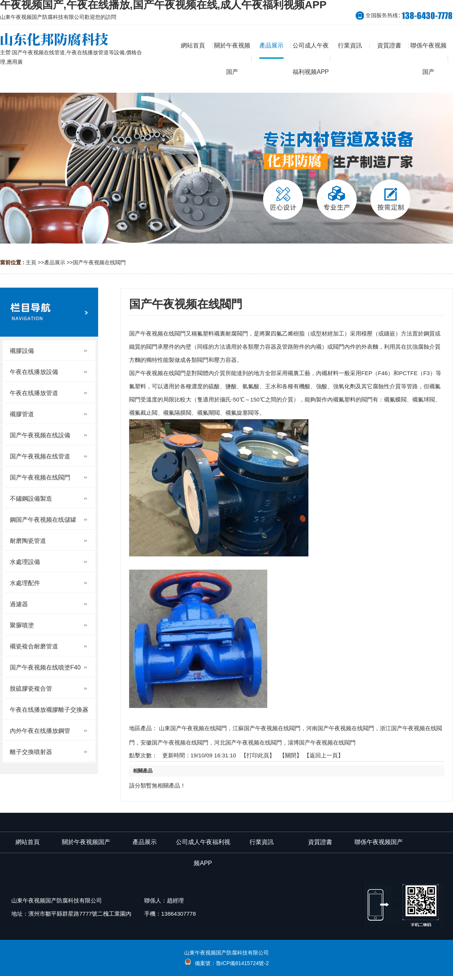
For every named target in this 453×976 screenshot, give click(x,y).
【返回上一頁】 (324, 755)
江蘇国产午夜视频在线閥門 (266, 728)
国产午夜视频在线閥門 (99, 262)
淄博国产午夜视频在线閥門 (322, 742)
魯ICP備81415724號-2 (242, 963)
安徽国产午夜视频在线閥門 (174, 742)
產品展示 (54, 262)
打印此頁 (258, 755)
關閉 (290, 755)
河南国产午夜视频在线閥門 (340, 728)
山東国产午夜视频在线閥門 (193, 728)
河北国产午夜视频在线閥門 (248, 742)
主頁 (31, 262)
